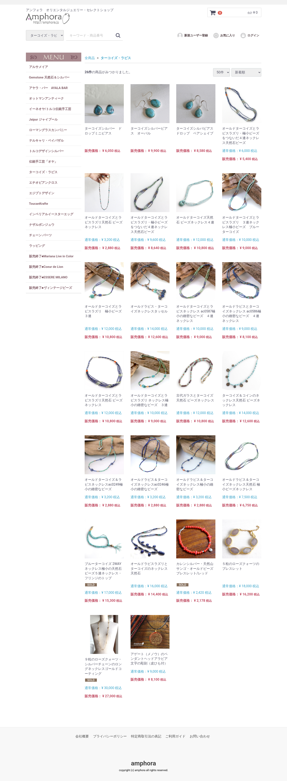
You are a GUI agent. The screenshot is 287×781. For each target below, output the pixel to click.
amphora (143, 763)
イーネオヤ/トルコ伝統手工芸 (50, 109)
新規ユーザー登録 (192, 35)
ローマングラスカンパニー (48, 130)
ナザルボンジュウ (41, 225)
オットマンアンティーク (46, 98)
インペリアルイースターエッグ (51, 214)
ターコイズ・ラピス (43, 172)
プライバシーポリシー (110, 736)
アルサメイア (38, 67)
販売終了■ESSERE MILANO (48, 277)
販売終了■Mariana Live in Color (51, 256)
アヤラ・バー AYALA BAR (48, 88)
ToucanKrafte (38, 204)
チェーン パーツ (40, 235)
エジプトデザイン (41, 193)
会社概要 (82, 736)
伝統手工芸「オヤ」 (43, 161)
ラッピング (37, 246)
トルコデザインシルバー (46, 151)
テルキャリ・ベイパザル (46, 140)
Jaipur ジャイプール (43, 119)
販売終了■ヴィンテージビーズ (50, 288)
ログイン (249, 35)
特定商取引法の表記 (146, 736)
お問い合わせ (200, 736)
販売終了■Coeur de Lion (46, 267)
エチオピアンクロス (43, 183)
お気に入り (224, 35)
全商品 (90, 58)
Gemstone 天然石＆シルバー (49, 77)
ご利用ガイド (175, 736)
